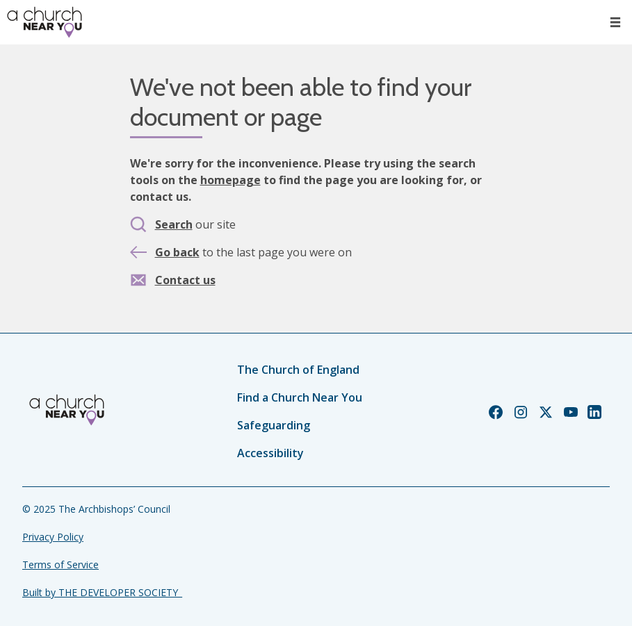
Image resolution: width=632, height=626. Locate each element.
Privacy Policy (52, 536)
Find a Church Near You (299, 397)
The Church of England (298, 369)
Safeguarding (273, 425)
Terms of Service (60, 564)
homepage (230, 180)
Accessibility (270, 453)
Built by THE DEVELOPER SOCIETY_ (102, 592)
